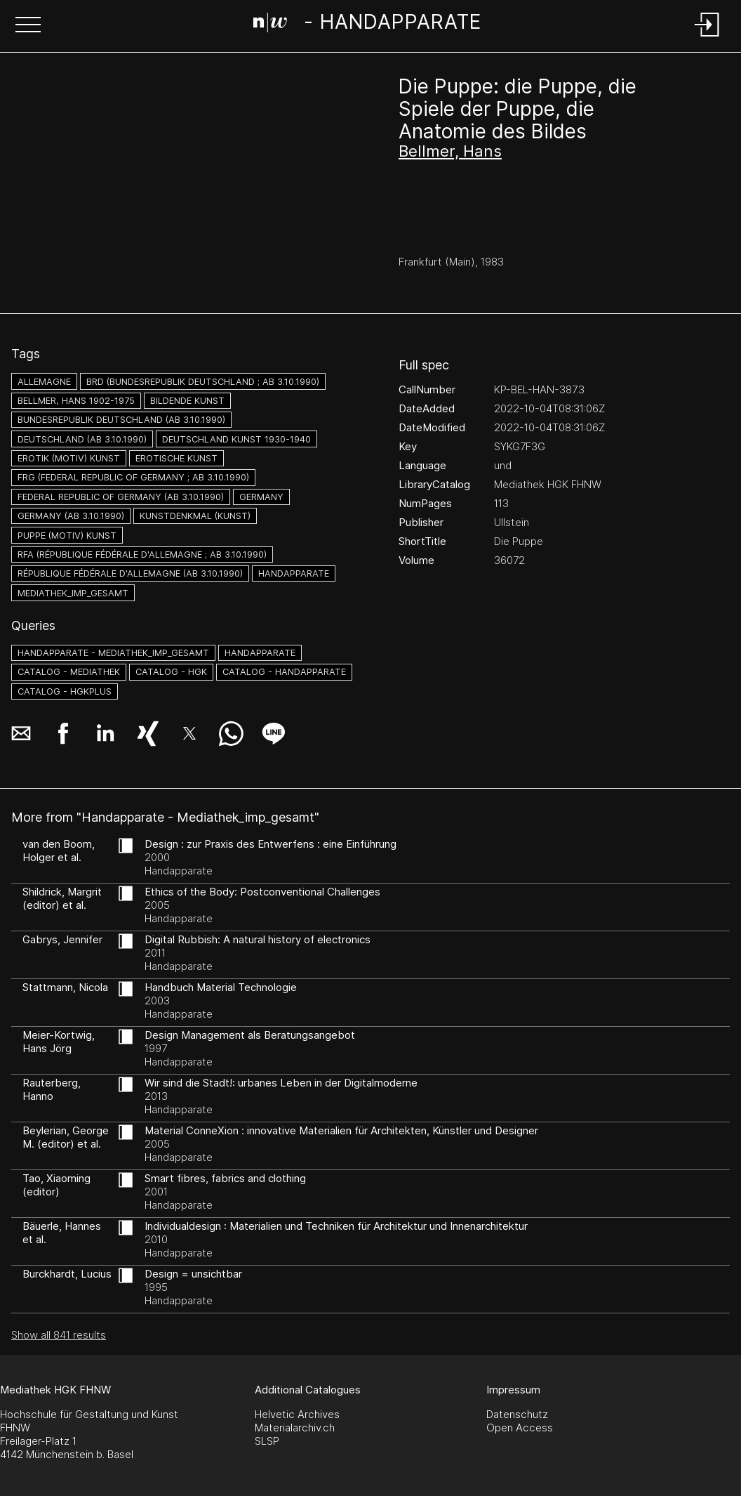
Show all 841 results (58, 1334)
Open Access (519, 1427)
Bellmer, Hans (450, 151)
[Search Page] (367, 24)
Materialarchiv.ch (295, 1427)
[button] (28, 26)
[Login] (707, 37)
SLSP (267, 1441)
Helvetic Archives (297, 1414)
